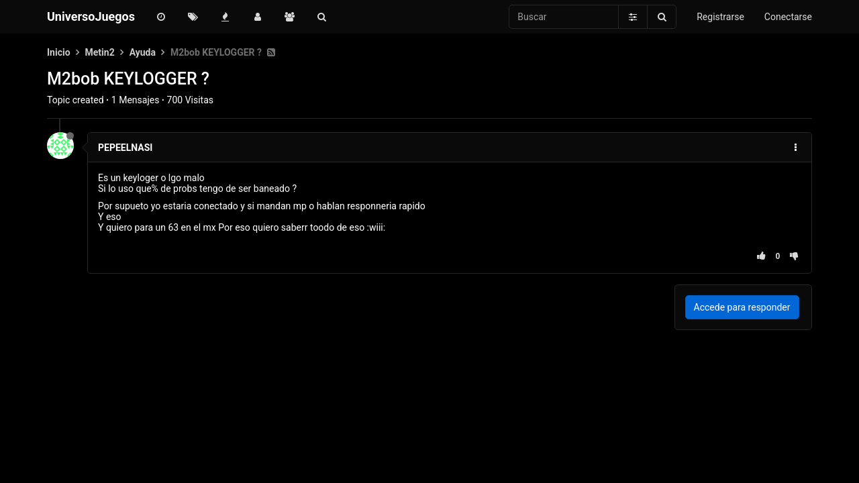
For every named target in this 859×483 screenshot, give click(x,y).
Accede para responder (742, 307)
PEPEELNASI (125, 147)
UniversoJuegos (91, 16)
